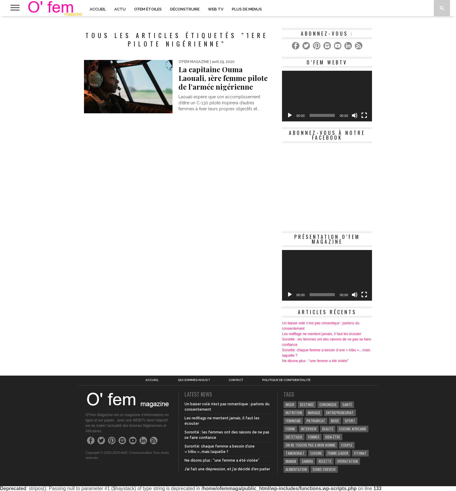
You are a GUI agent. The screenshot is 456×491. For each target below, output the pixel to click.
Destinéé (307, 404)
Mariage (314, 412)
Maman (291, 461)
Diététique (294, 436)
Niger (290, 404)
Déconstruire (185, 9)
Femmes (314, 436)
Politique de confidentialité (286, 380)
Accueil (98, 9)
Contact (236, 380)
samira (307, 461)
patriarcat (316, 420)
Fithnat (360, 453)
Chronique (328, 404)
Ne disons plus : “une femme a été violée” (315, 361)
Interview (308, 428)
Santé (347, 404)
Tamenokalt (295, 453)
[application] (327, 96)
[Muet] (355, 115)
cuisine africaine (352, 428)
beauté (327, 428)
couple (346, 445)
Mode (335, 420)
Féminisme (293, 420)
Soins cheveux (324, 469)
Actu (120, 9)
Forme (290, 428)
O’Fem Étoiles (148, 9)
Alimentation (296, 469)
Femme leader (338, 453)
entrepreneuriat (340, 412)
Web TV (216, 9)
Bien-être (332, 436)
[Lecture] (290, 115)
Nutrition (294, 412)
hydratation (347, 461)
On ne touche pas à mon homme (310, 445)
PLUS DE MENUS (247, 9)
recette (325, 461)
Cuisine (316, 453)
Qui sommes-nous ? (194, 380)
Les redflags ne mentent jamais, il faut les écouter (321, 334)
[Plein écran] (364, 115)
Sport (350, 420)
